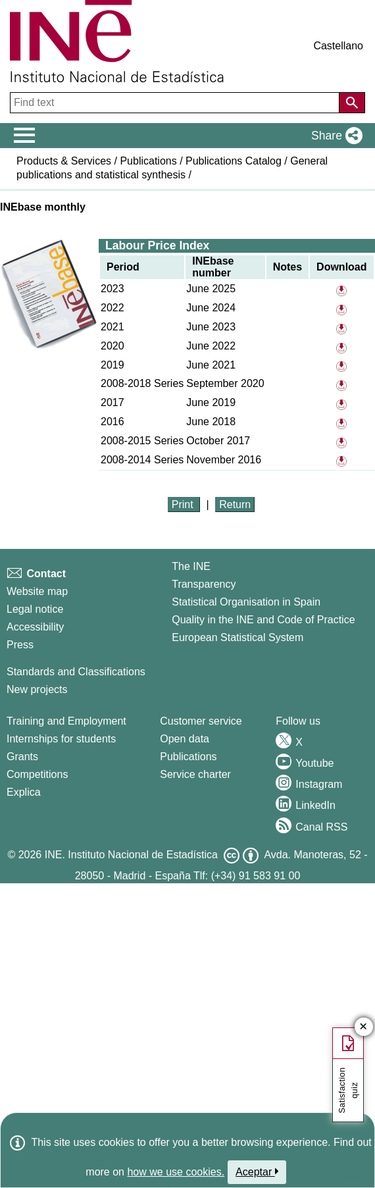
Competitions (37, 774)
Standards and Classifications (76, 671)
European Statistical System (237, 637)
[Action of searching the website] (352, 102)
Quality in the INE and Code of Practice (263, 619)
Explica (24, 792)
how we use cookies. (175, 1171)
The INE (191, 566)
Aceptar (257, 1171)
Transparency (204, 584)
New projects (37, 689)
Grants (22, 756)
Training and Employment (66, 721)
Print (184, 504)
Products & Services (63, 161)
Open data (184, 738)
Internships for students (61, 738)
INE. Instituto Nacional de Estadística (131, 854)
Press (20, 644)
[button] (334, 135)
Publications (148, 161)
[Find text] (176, 102)
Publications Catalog (234, 161)
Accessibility (35, 627)
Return (235, 504)
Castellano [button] (338, 45)
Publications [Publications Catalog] (188, 756)
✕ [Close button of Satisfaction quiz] (363, 1027)
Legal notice (35, 609)
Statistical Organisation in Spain (246, 601)
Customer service (200, 721)
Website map (37, 591)
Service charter (195, 774)
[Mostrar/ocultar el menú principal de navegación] (24, 135)
